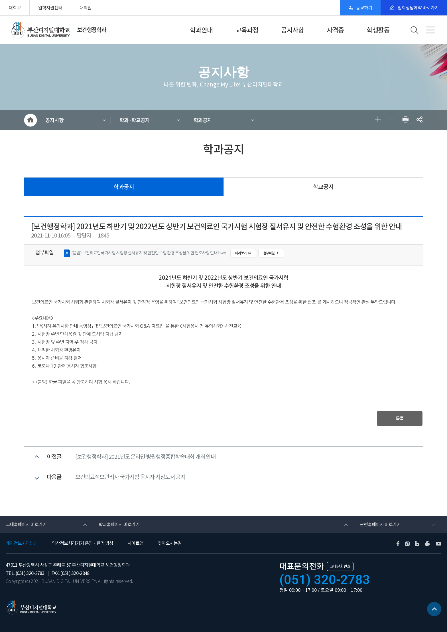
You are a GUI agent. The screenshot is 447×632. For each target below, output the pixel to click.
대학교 (15, 8)
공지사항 (292, 30)
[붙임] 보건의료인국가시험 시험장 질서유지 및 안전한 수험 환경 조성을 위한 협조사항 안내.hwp (145, 253)
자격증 (335, 30)
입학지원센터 (50, 8)
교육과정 (246, 30)
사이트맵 (135, 543)
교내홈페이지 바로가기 (26, 524)
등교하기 (364, 8)
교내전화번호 (340, 566)
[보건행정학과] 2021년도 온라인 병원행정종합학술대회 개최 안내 (145, 456)
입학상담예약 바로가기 (417, 8)
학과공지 (203, 120)
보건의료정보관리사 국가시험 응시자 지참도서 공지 (130, 477)
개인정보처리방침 (22, 543)
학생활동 (378, 30)
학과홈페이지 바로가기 (119, 524)
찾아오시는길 (170, 543)
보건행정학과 (91, 30)
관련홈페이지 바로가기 (380, 524)
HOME (30, 120)
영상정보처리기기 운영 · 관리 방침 (82, 543)
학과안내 (201, 30)
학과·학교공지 (134, 120)
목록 (400, 418)
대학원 (86, 8)
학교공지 (323, 187)
